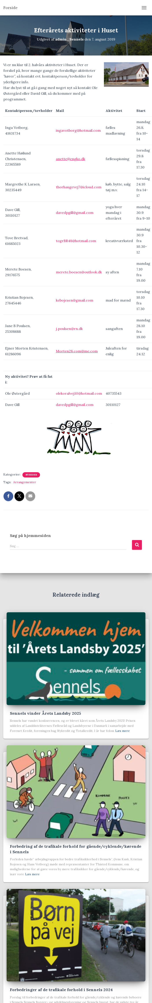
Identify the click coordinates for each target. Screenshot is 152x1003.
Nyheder (31, 474)
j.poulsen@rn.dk (69, 328)
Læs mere (122, 731)
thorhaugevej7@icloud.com (78, 187)
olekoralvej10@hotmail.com (79, 393)
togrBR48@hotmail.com (76, 241)
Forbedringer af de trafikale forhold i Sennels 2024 (61, 989)
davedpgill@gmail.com (74, 212)
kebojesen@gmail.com (74, 300)
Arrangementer (24, 482)
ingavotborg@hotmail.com (78, 130)
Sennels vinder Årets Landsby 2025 (45, 713)
